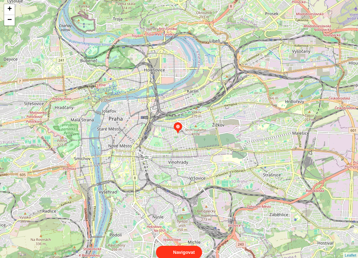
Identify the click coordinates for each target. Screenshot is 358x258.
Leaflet (350, 249)
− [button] (9, 20)
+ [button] (9, 9)
